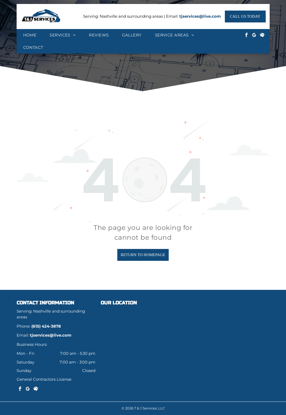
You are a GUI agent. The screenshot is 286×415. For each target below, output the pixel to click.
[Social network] (262, 36)
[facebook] (246, 36)
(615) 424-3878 (46, 326)
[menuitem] (30, 35)
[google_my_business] (254, 36)
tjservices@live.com (200, 16)
